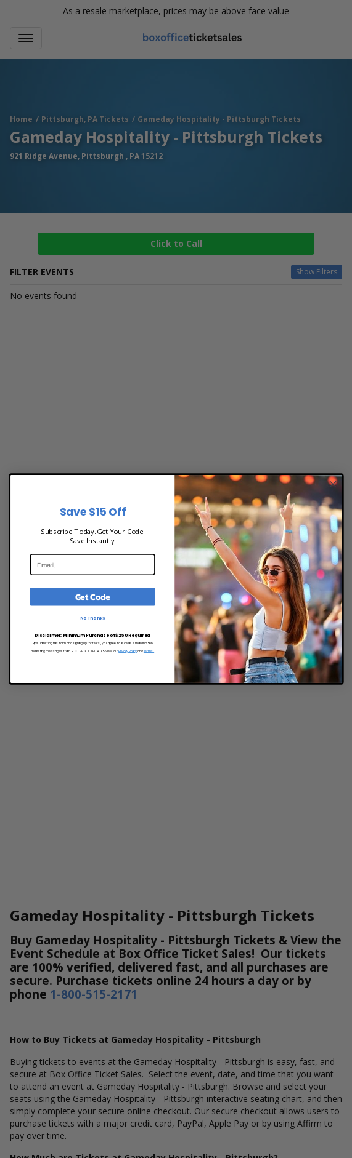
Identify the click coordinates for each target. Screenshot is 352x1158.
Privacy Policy (127, 650)
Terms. (148, 650)
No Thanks (92, 618)
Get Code (92, 596)
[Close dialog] (332, 484)
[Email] (92, 564)
